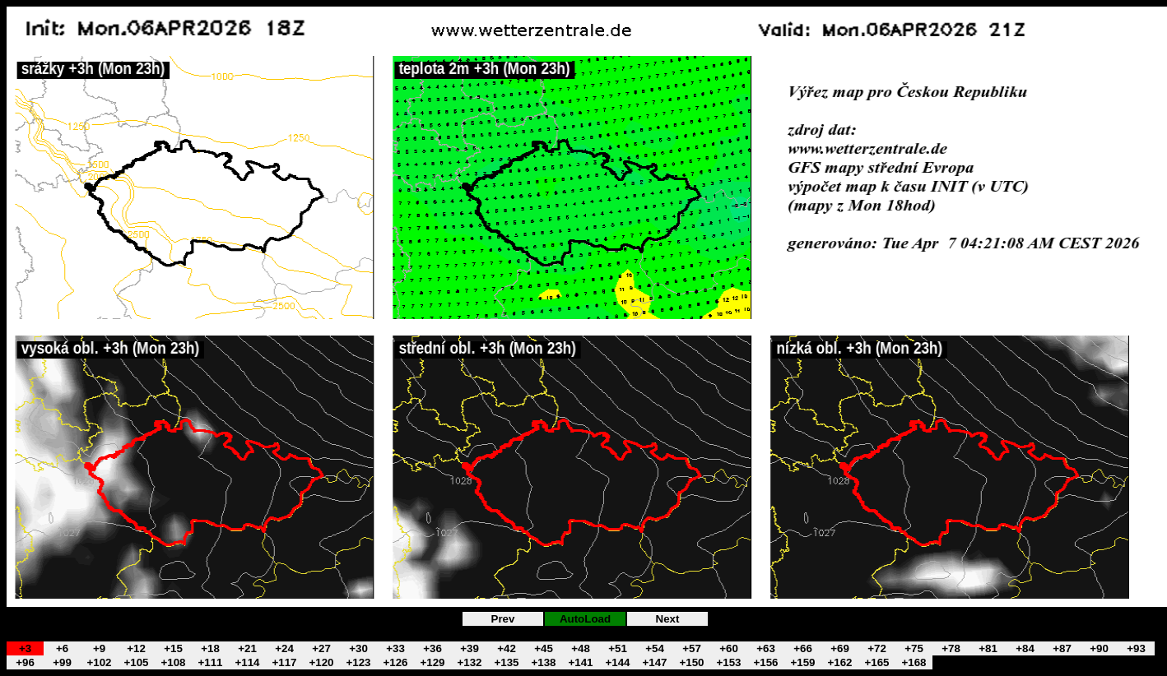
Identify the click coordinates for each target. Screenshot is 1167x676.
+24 (284, 648)
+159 (802, 662)
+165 (876, 662)
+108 (172, 662)
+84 (1025, 648)
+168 (913, 662)
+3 (25, 648)
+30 (358, 648)
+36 (432, 648)
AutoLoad (585, 619)
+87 (1062, 648)
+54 (654, 648)
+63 (765, 648)
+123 (358, 662)
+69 (839, 648)
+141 (580, 662)
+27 (321, 648)
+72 (876, 648)
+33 (395, 648)
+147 (654, 662)
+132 (469, 662)
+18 (210, 648)
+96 (25, 662)
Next (668, 619)
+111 (210, 662)
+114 (247, 662)
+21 (247, 648)
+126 (395, 662)
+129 (432, 662)
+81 (988, 648)
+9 (99, 648)
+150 (691, 662)
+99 (62, 662)
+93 (1136, 648)
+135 (506, 662)
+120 (321, 662)
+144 (617, 662)
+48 (580, 648)
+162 (839, 662)
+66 (802, 648)
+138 (543, 662)
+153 (728, 662)
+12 (136, 648)
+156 (765, 662)
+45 (543, 648)
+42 (506, 648)
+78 (951, 648)
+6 (62, 648)
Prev (503, 619)
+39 (469, 648)
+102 (98, 662)
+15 (173, 648)
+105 (135, 662)
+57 (691, 648)
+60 (728, 648)
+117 (284, 662)
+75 (913, 648)
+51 (617, 648)
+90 (1099, 648)
